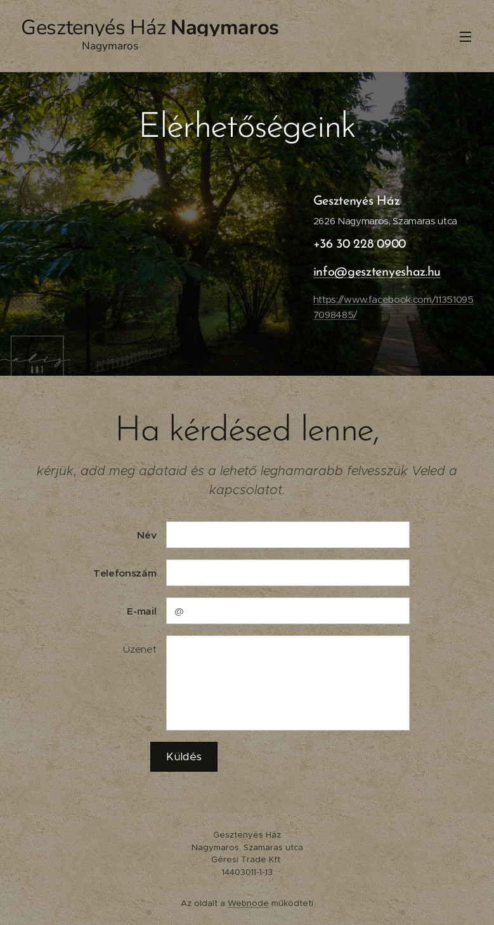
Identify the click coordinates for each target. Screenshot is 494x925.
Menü (465, 36)
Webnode (248, 903)
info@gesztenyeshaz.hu (377, 271)
